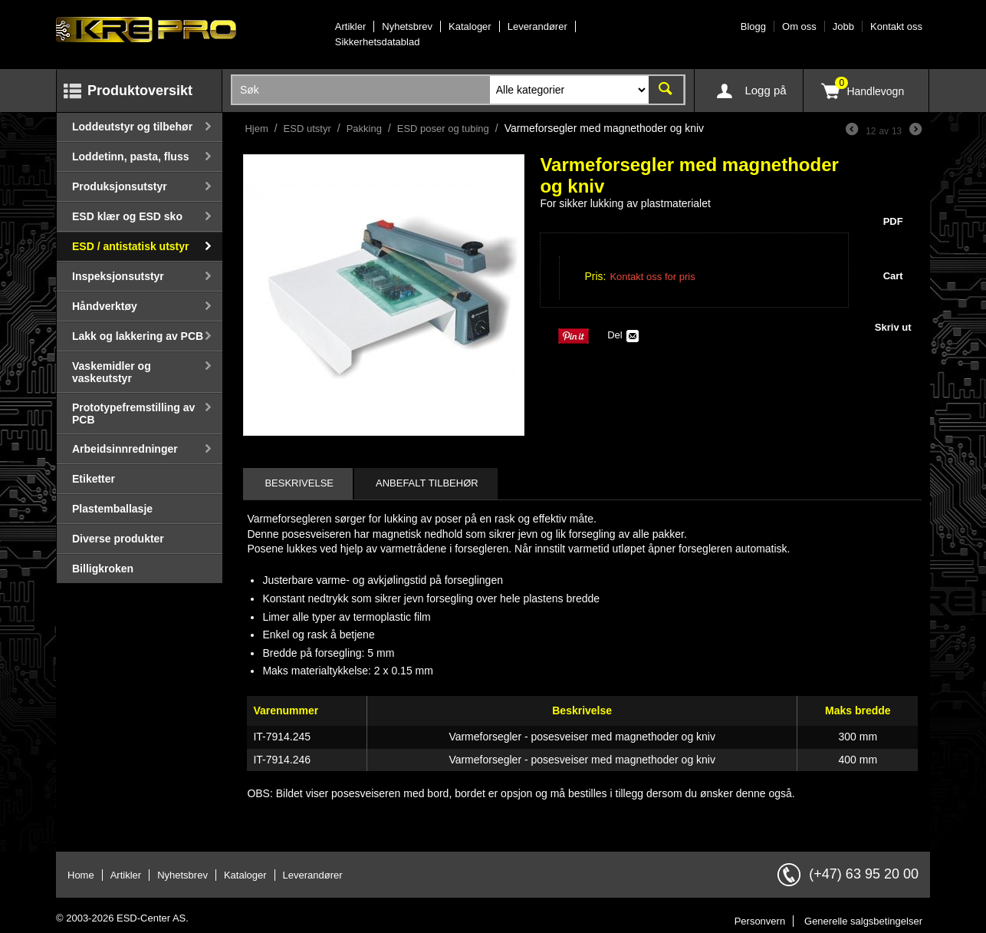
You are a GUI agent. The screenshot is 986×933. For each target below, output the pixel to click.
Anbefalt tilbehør (427, 483)
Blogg (753, 26)
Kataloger (470, 26)
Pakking (364, 128)
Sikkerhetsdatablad (377, 42)
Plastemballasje (112, 509)
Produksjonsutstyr (119, 186)
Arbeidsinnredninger (125, 449)
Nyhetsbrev (407, 26)
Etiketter (93, 479)
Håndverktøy (104, 306)
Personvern (760, 921)
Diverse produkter (118, 538)
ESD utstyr (307, 128)
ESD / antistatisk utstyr (130, 246)
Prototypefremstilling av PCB (133, 413)
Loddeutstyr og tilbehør (132, 126)
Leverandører (537, 26)
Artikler (350, 26)
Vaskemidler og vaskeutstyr (111, 372)
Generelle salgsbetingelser (863, 921)
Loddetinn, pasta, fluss (130, 156)
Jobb (843, 26)
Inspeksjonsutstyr (118, 276)
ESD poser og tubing (443, 128)
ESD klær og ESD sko (127, 216)
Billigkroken (102, 568)
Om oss (799, 26)
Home (80, 875)
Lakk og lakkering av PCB (137, 336)
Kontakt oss (896, 26)
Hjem (256, 128)
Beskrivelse (299, 483)
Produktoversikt (139, 90)
